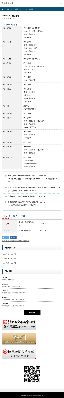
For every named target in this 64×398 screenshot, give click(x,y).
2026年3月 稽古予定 (9, 258)
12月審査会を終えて (8, 280)
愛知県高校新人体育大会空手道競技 (13, 299)
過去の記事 (32, 312)
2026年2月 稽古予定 (9, 263)
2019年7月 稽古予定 (22, 241)
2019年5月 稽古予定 (9, 241)
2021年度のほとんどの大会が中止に (13, 306)
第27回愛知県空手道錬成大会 (11, 286)
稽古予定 (12, 18)
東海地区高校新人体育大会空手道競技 (13, 293)
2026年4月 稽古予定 (9, 254)
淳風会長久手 (30, 395)
